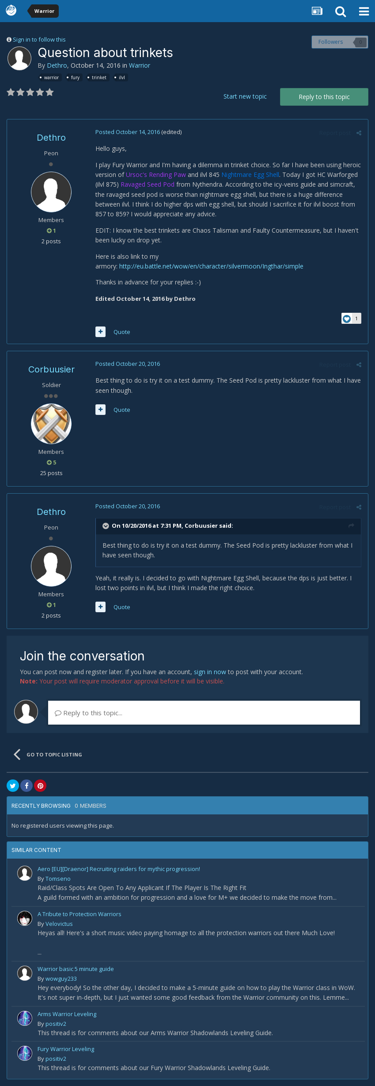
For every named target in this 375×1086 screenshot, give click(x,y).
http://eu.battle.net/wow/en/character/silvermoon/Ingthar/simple (211, 266)
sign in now (210, 672)
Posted (127, 132)
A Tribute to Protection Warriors (79, 914)
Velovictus (59, 924)
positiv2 (55, 1024)
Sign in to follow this (39, 39)
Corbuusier (51, 369)
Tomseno (58, 879)
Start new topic (245, 96)
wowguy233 (61, 978)
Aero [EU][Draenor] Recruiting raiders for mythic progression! (119, 869)
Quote (122, 332)
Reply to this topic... (88, 712)
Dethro (57, 65)
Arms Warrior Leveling (67, 1014)
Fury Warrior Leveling (66, 1049)
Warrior (139, 65)
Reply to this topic (324, 96)
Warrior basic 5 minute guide (76, 969)
